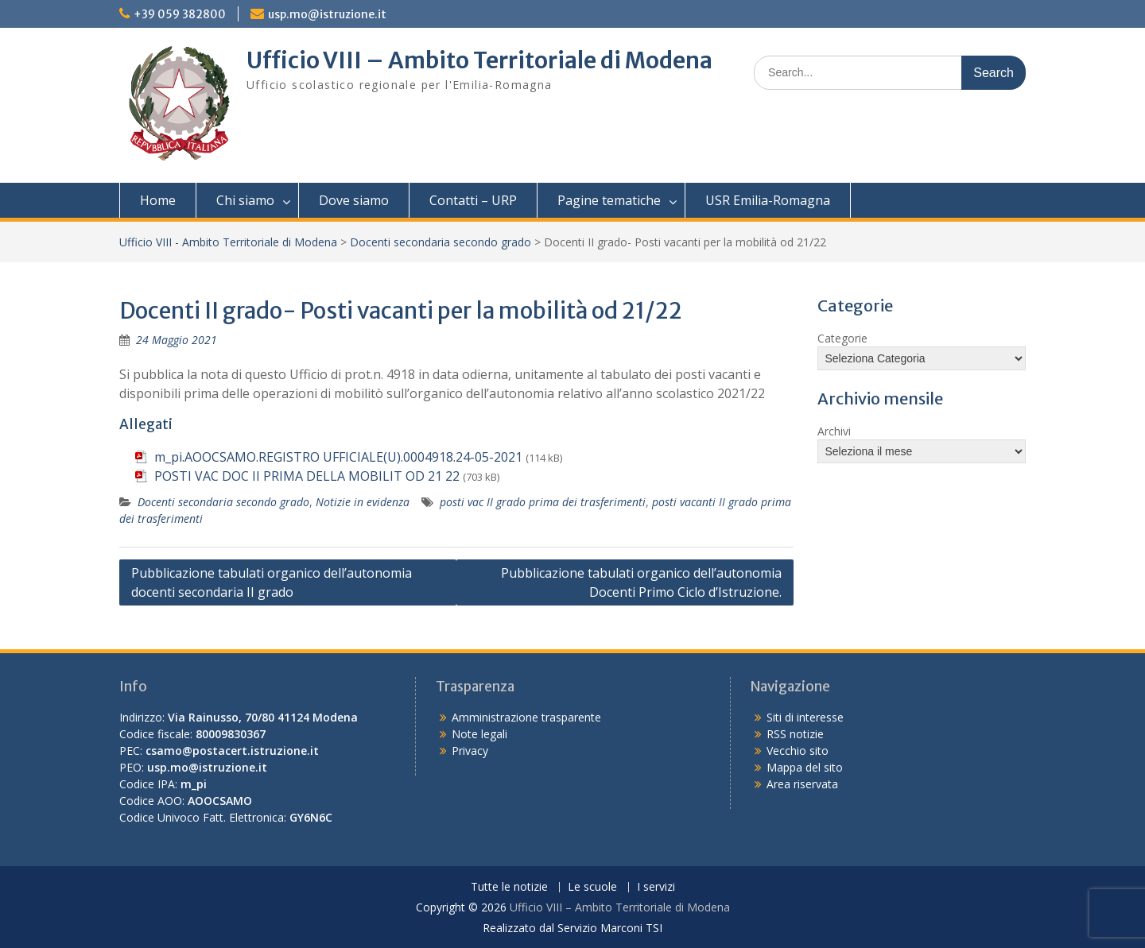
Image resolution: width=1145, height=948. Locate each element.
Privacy (470, 750)
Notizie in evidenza (362, 501)
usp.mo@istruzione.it (327, 14)
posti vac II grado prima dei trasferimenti (543, 501)
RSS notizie (795, 733)
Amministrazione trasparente (526, 717)
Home (158, 200)
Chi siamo (245, 200)
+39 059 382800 (180, 14)
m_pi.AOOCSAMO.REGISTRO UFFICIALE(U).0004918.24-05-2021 (338, 457)
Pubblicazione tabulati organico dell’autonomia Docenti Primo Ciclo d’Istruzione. (641, 582)
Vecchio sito (798, 750)
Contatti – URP (473, 200)
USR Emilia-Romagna (767, 200)
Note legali (479, 733)
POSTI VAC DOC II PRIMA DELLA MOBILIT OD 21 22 (307, 476)
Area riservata (802, 783)
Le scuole (592, 887)
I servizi (656, 887)
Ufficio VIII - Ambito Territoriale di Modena (228, 242)
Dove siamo (354, 200)
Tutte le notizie (509, 887)
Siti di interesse (805, 717)
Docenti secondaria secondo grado (440, 242)
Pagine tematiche (609, 200)
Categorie (842, 338)
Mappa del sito (805, 767)
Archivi (834, 431)
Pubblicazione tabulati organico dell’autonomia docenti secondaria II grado (271, 582)
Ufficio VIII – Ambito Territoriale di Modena (479, 60)
